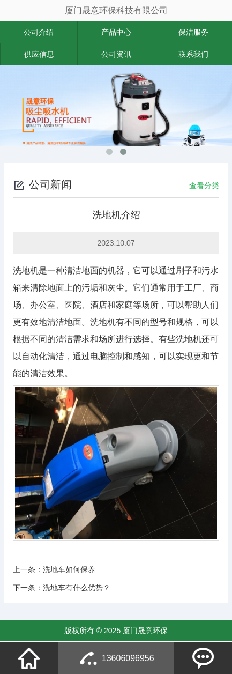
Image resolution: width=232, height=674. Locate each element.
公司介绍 (39, 32)
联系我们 (193, 54)
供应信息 (39, 54)
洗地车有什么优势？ (76, 587)
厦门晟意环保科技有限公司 (116, 10)
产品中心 (116, 32)
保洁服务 (193, 32)
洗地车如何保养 (69, 569)
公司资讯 (116, 54)
